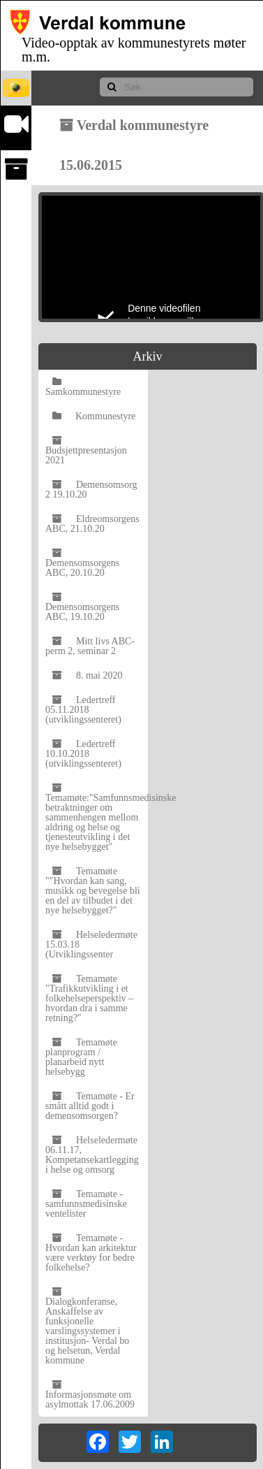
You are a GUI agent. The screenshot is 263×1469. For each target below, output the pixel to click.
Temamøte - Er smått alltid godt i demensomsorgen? (90, 1106)
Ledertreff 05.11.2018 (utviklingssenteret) (83, 710)
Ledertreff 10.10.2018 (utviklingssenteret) (83, 754)
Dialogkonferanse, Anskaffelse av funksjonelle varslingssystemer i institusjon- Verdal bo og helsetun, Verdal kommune (87, 1326)
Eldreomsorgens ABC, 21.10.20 (92, 524)
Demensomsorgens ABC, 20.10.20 (82, 563)
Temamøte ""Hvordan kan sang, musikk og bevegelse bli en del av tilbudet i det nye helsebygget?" (92, 891)
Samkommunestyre (83, 387)
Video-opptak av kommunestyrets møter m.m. (134, 49)
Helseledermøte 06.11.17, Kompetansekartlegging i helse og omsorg (92, 1155)
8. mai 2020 (87, 675)
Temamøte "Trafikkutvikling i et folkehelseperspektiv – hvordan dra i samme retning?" (89, 998)
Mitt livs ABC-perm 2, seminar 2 (90, 646)
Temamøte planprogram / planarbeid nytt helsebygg (81, 1057)
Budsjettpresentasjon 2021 (86, 450)
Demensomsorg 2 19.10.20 (91, 489)
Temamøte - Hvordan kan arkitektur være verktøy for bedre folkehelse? (91, 1253)
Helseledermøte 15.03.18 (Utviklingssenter (91, 944)
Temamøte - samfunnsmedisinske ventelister (86, 1204)
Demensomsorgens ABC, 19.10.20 (82, 607)
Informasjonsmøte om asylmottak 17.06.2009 (90, 1395)
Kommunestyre (93, 416)
